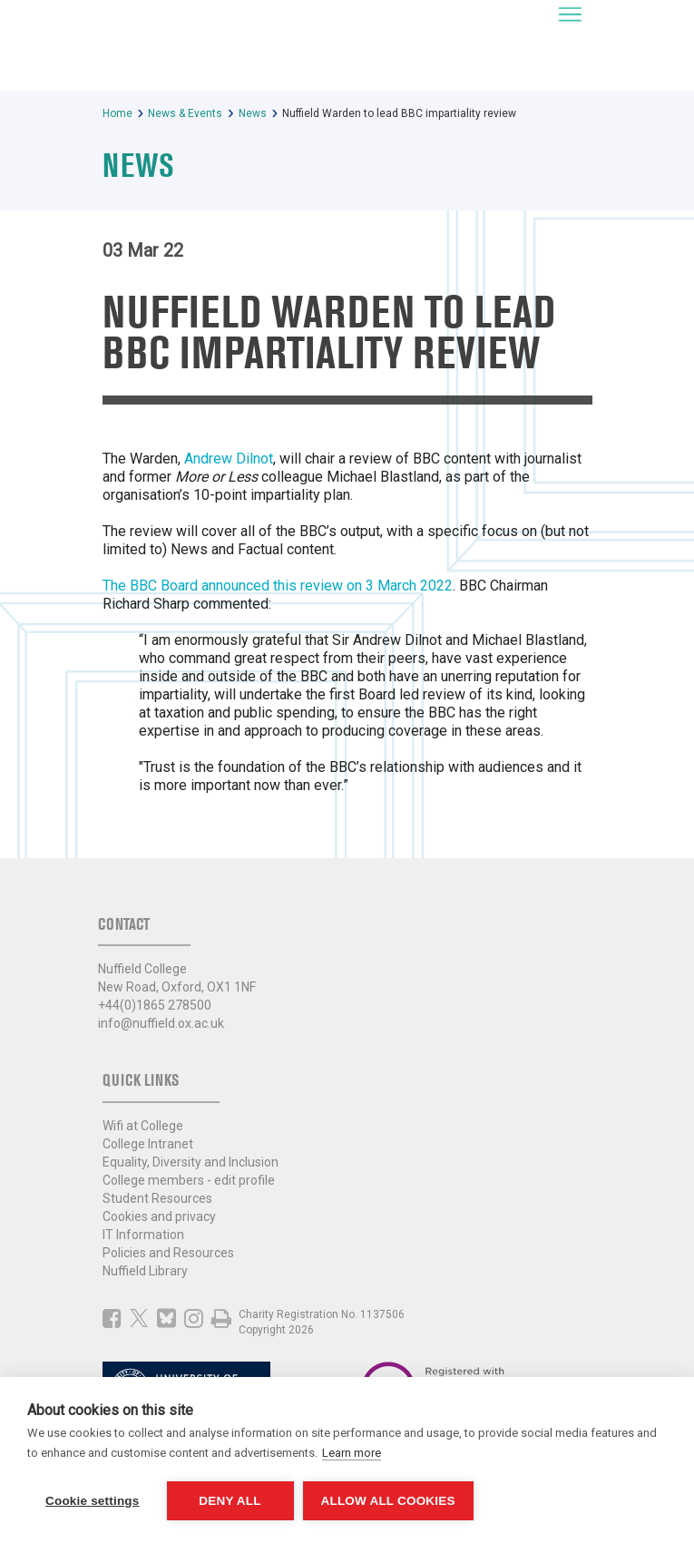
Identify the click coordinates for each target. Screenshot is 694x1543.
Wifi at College (143, 1125)
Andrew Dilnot (228, 458)
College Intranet (148, 1144)
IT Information (143, 1234)
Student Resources (157, 1198)
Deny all (229, 1501)
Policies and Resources (168, 1252)
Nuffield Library (145, 1271)
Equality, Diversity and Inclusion (191, 1162)
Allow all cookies (388, 1501)
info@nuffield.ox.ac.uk (161, 1023)
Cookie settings (92, 1501)
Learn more (351, 1453)
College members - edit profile (189, 1180)
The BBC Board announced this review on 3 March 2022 (278, 585)
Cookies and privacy (159, 1216)
